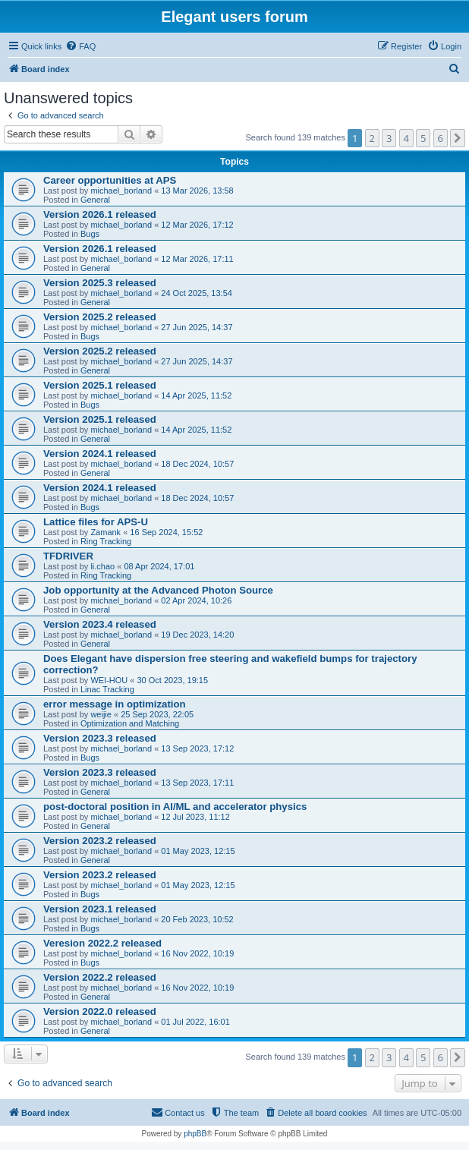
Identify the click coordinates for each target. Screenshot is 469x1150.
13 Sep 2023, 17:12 (197, 748)
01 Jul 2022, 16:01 (195, 1021)
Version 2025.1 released (99, 385)
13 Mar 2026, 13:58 (197, 190)
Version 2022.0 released (99, 1011)
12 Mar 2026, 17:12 (197, 224)
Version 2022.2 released (99, 977)
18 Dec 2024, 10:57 (197, 463)
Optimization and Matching (129, 723)
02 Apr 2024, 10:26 (196, 600)
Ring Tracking (105, 541)
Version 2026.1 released (99, 214)
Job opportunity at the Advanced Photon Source (158, 590)
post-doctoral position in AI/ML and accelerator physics (175, 806)
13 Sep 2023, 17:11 (197, 782)
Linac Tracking (107, 689)
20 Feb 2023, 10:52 (197, 919)
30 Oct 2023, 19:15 (173, 680)
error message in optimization (114, 704)
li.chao (102, 566)
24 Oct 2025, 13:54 (196, 293)
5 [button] (423, 138)
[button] (457, 138)
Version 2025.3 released (99, 282)
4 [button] (406, 138)
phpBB (195, 1134)
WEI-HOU (108, 680)
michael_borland (121, 190)
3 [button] (389, 138)
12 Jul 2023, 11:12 (195, 816)
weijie (101, 714)
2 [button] (372, 138)
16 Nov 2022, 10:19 (197, 953)
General (95, 199)
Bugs (89, 233)
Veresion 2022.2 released (102, 943)
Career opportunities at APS (109, 180)
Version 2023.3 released (99, 738)
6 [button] (440, 138)
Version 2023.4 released (99, 624)
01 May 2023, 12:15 (197, 850)
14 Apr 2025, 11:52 (196, 395)
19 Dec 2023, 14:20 (197, 634)
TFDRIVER (68, 556)
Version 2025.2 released (99, 317)
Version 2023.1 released (99, 909)
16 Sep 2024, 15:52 (166, 532)
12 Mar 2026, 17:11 (197, 258)
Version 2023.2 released (99, 840)
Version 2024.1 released (99, 453)
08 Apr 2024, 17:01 (159, 566)
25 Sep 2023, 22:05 (157, 714)
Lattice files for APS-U (95, 522)
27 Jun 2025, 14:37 (196, 327)
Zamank (105, 532)
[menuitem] (80, 46)
